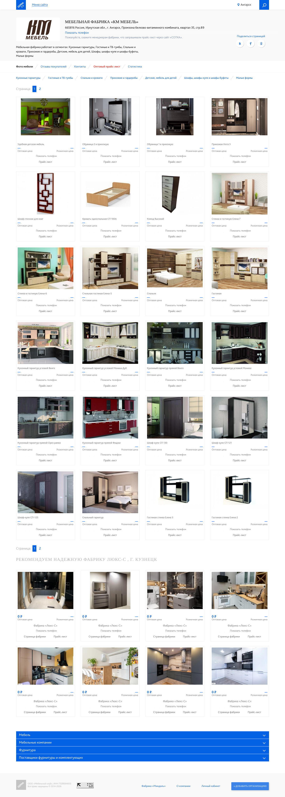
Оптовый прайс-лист (106, 66)
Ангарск (246, 4)
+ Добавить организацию (250, 786)
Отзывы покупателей (54, 66)
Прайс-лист (45, 161)
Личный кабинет (210, 786)
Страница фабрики (35, 636)
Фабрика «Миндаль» (153, 786)
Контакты (80, 66)
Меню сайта (40, 4)
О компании (183, 786)
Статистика (135, 66)
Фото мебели (24, 66)
